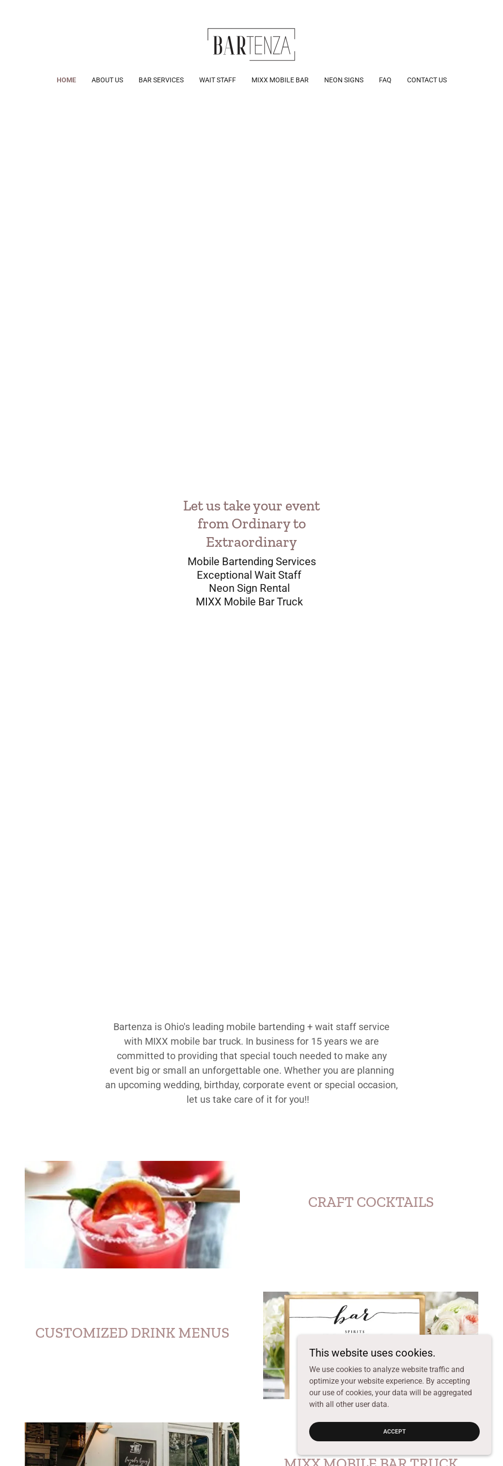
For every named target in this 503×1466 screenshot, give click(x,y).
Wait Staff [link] (217, 80)
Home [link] (66, 80)
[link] (251, 44)
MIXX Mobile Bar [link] (280, 80)
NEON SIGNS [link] (343, 80)
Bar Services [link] (161, 80)
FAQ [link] (385, 80)
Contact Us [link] (427, 80)
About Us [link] (107, 80)
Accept (394, 1431)
